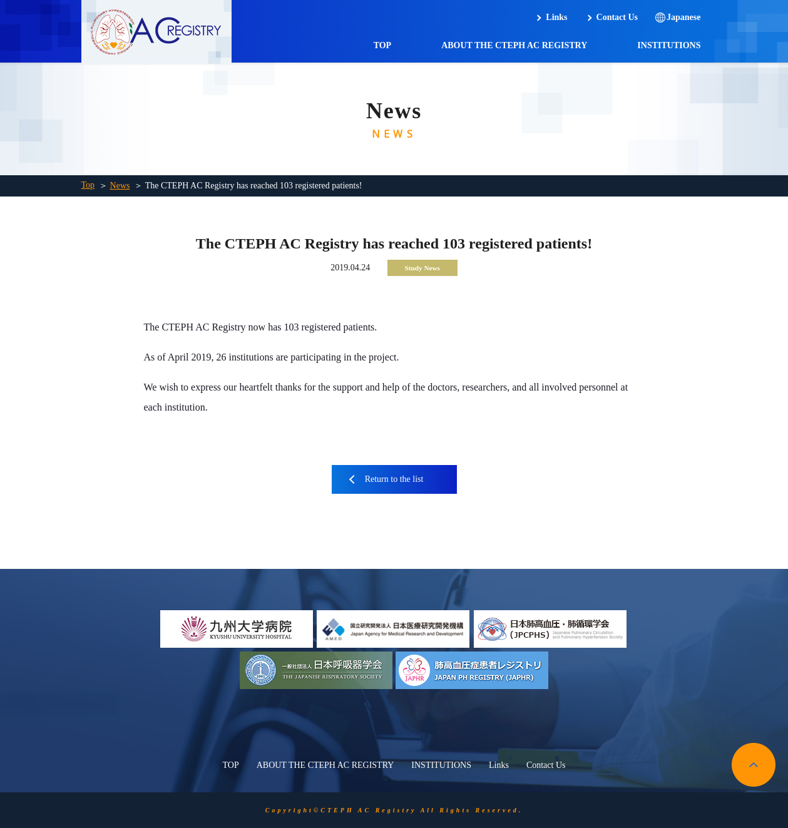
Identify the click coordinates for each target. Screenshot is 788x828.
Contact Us (617, 17)
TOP (383, 45)
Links (556, 17)
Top (88, 185)
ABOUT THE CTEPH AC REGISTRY (514, 45)
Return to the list (394, 479)
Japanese (683, 17)
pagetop (753, 765)
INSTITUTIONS (668, 45)
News (120, 185)
